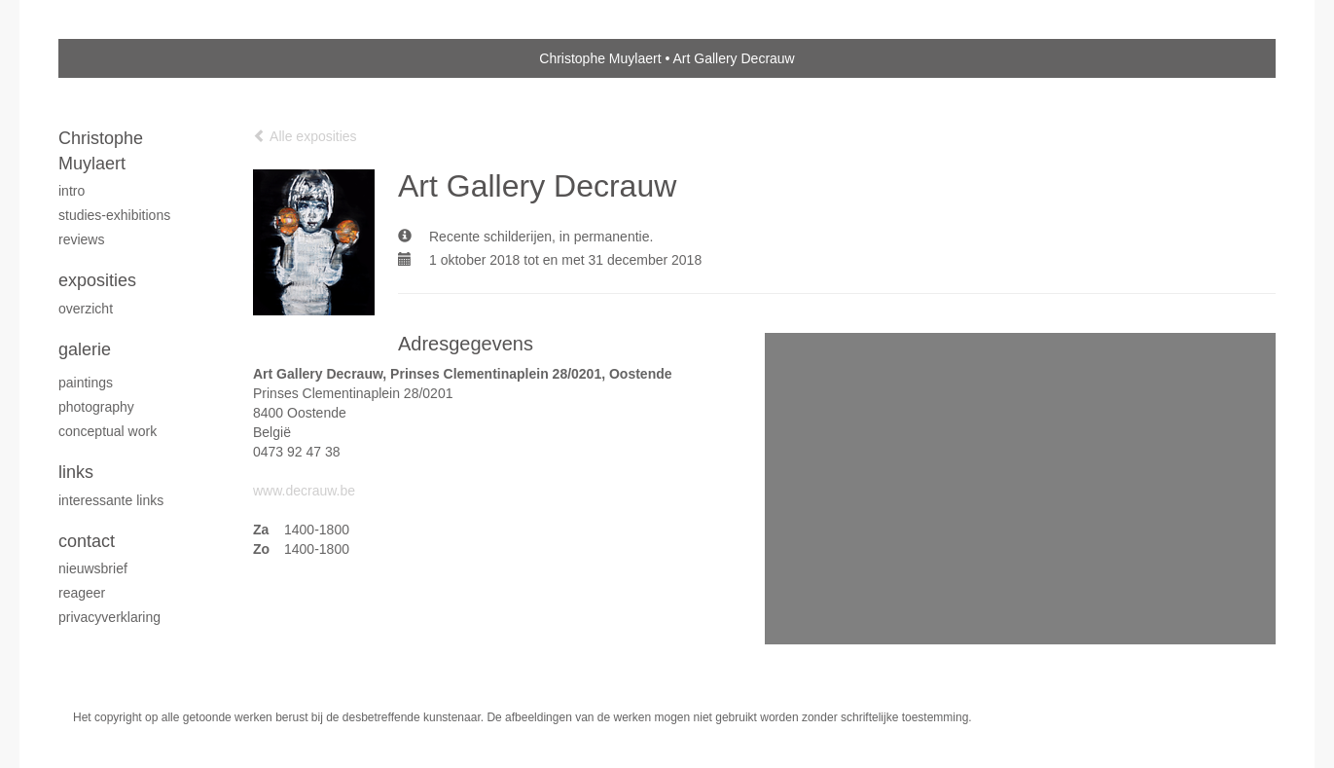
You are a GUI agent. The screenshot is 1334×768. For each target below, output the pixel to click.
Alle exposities (305, 136)
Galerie (84, 349)
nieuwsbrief (92, 568)
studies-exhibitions (114, 215)
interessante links (110, 500)
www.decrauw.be (304, 490)
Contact (86, 541)
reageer (81, 593)
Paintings (85, 382)
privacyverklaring (109, 617)
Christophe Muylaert (600, 58)
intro (71, 191)
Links (75, 472)
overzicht (85, 308)
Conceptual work (107, 431)
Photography (96, 407)
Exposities (97, 280)
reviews (81, 239)
